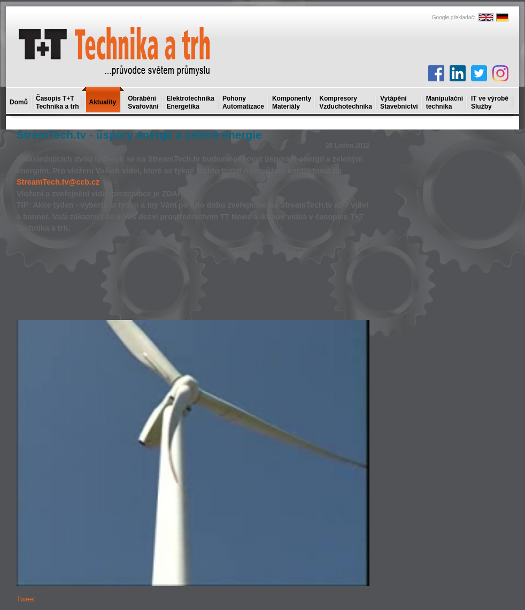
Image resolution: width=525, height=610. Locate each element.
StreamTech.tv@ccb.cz (58, 182)
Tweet (26, 599)
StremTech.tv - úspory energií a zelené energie (139, 134)
